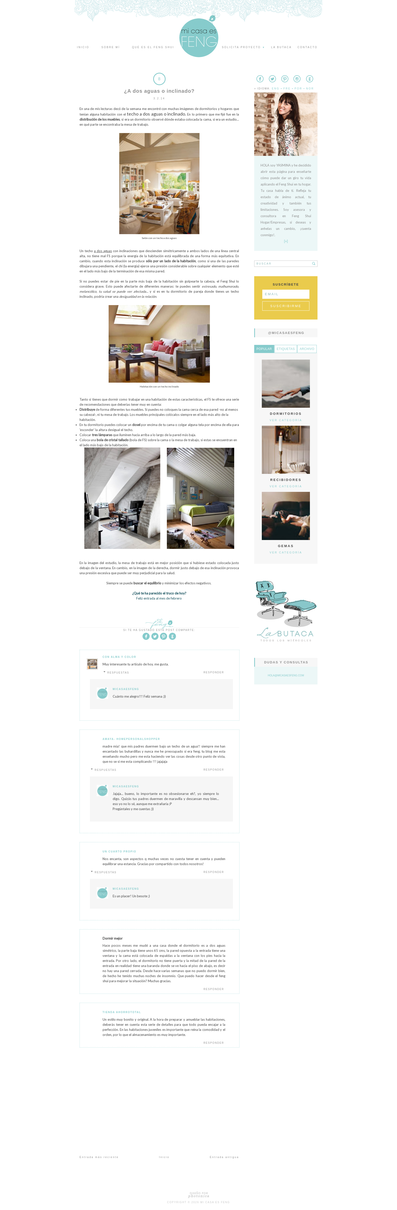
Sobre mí (111, 47)
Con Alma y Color (119, 657)
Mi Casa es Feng (215, 1202)
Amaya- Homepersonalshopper (131, 739)
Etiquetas (286, 349)
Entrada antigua (224, 1157)
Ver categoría (286, 420)
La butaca (281, 47)
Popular (264, 349)
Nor (310, 88)
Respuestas (118, 672)
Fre (287, 88)
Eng (276, 88)
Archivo (307, 349)
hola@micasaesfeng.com (286, 675)
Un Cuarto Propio (119, 851)
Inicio (83, 47)
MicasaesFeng (126, 689)
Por (298, 88)
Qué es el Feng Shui (153, 47)
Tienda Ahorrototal (122, 1012)
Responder (214, 672)
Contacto (307, 47)
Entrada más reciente (99, 1157)
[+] (286, 241)
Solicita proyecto (243, 47)
